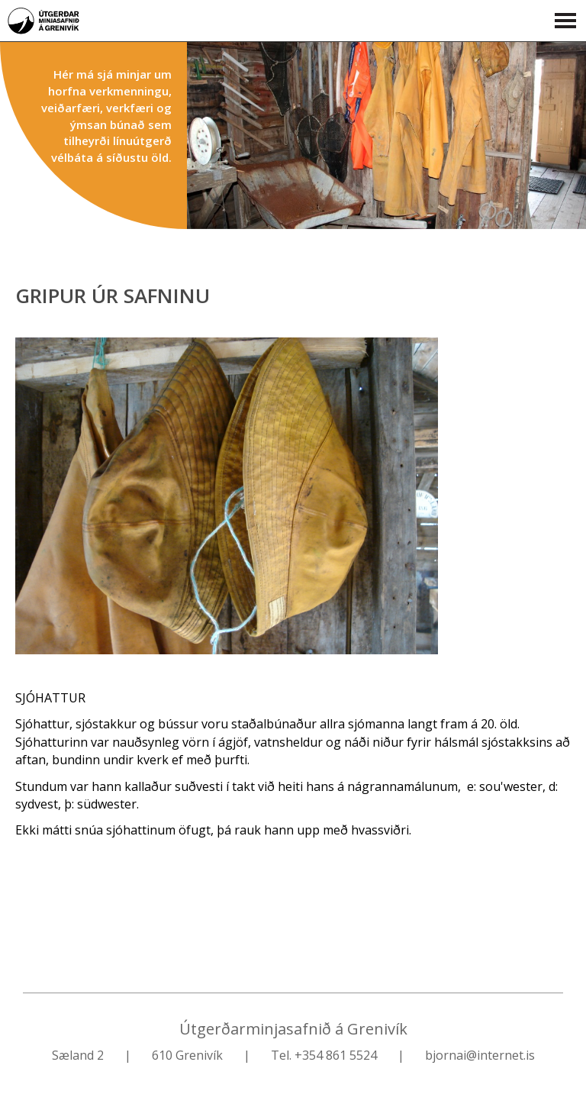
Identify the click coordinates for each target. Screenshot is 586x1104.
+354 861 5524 (336, 1055)
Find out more (386, 135)
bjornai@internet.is (480, 1055)
